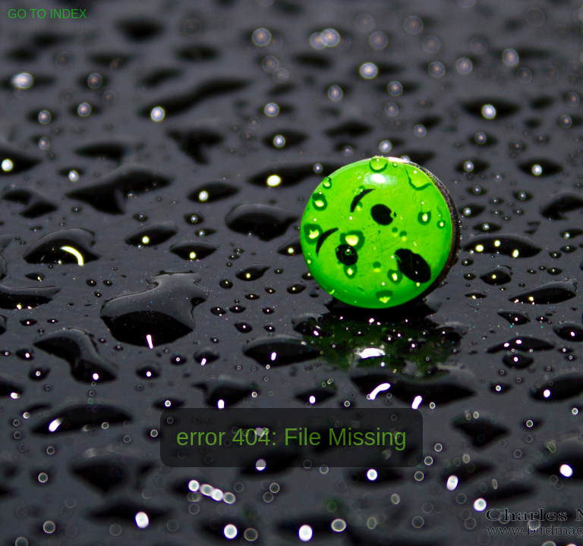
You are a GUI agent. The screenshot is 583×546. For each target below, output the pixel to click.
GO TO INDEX (47, 14)
